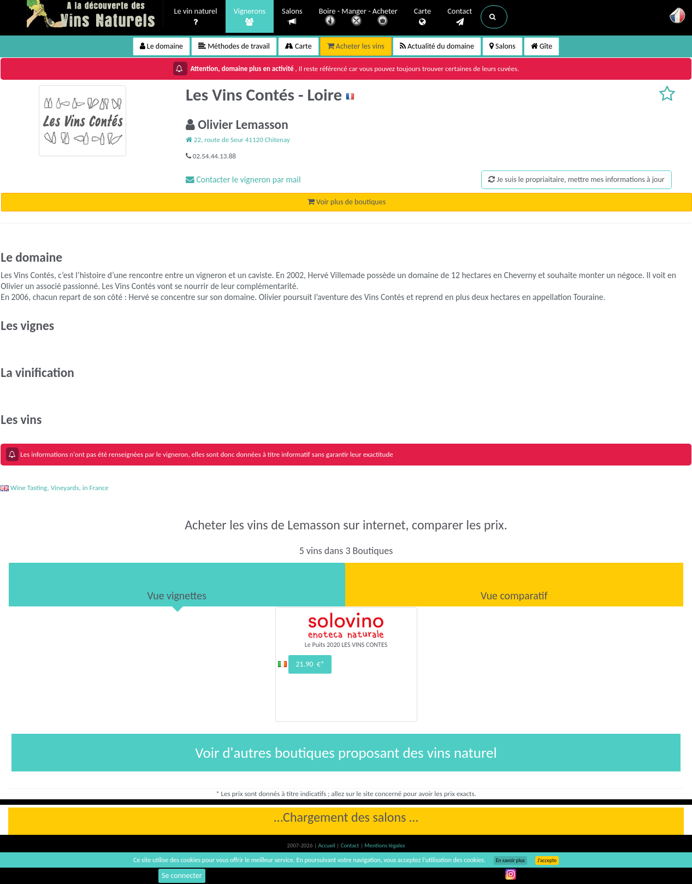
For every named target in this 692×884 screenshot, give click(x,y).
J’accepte (547, 860)
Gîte (542, 46)
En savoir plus (510, 860)
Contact (459, 17)
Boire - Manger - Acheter (358, 17)
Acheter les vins (356, 46)
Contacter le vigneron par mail (243, 179)
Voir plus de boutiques (346, 202)
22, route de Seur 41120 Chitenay (238, 139)
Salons (292, 16)
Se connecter (182, 875)
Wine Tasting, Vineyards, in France (54, 488)
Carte (422, 17)
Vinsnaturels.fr (95, 14)
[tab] (177, 584)
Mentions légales (384, 845)
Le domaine (161, 46)
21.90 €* (309, 664)
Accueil (327, 845)
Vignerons (250, 17)
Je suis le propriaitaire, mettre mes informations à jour (576, 179)
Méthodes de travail (234, 46)
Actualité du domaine (437, 46)
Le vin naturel (195, 17)
